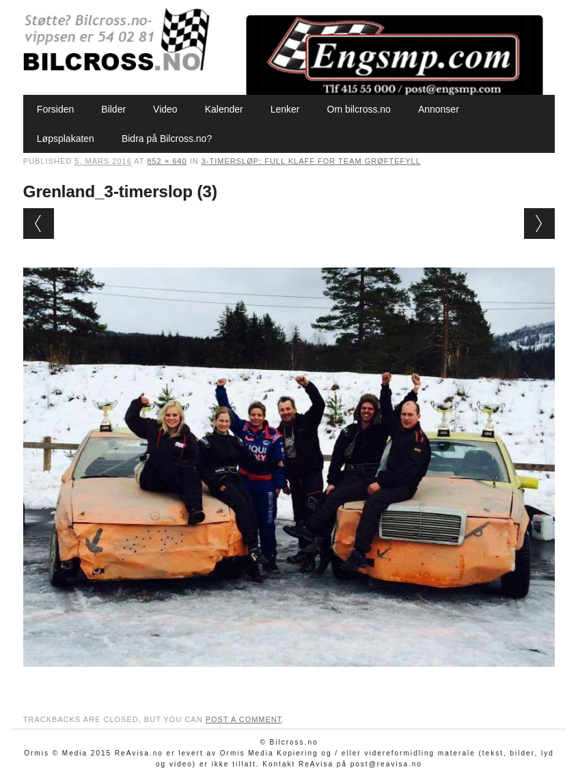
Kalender (224, 109)
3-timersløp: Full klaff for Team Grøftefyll (311, 161)
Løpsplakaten (65, 138)
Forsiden (55, 109)
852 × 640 (167, 161)
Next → (539, 223)
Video (165, 109)
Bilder (113, 109)
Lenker (285, 109)
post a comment (244, 719)
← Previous (38, 223)
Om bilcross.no (359, 109)
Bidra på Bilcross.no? (167, 138)
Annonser (438, 109)
